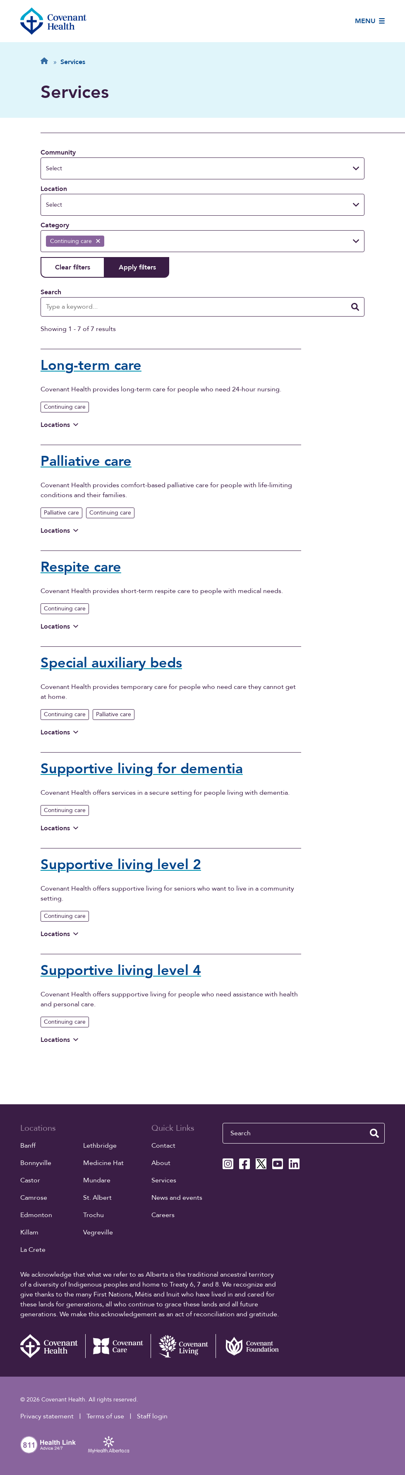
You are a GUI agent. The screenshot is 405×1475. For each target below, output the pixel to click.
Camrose (33, 1197)
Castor (30, 1180)
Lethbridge (100, 1145)
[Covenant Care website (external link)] (118, 1346)
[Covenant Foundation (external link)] (248, 1346)
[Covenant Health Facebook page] (244, 1163)
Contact (163, 1145)
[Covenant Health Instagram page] (228, 1163)
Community (58, 152)
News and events (176, 1197)
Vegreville (98, 1232)
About (160, 1163)
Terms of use (105, 1416)
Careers (163, 1215)
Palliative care (61, 513)
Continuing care (65, 407)
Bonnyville (35, 1163)
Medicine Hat (103, 1163)
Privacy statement (47, 1416)
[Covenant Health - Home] (53, 1346)
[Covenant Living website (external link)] (183, 1346)
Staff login (152, 1416)
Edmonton (36, 1215)
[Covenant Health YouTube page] (277, 1163)
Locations (59, 424)
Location (54, 188)
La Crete (33, 1249)
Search (51, 292)
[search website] (374, 1133)
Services (163, 1180)
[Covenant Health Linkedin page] (294, 1163)
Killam (29, 1232)
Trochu (93, 1215)
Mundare (96, 1180)
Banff (28, 1145)
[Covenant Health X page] (261, 1163)
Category (55, 225)
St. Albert (97, 1197)
